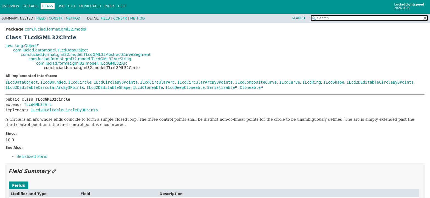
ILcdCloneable (148, 87)
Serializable (221, 87)
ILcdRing (311, 82)
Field (41, 18)
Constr (56, 18)
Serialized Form (31, 156)
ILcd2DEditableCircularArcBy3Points (44, 87)
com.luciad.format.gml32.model (55, 29)
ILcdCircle (79, 82)
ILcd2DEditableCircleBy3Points (380, 82)
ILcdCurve (289, 82)
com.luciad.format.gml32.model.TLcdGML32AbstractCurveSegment (86, 54)
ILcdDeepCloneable (185, 87)
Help (122, 6)
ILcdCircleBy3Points (116, 82)
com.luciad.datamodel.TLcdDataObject (50, 50)
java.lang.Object (21, 45)
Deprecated (90, 6)
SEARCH (298, 18)
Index (109, 6)
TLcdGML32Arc (38, 104)
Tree (71, 6)
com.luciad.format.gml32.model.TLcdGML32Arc (82, 63)
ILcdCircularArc (157, 82)
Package (30, 6)
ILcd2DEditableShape (108, 87)
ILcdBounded (53, 82)
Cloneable (250, 87)
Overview (10, 6)
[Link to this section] (54, 171)
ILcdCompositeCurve (256, 82)
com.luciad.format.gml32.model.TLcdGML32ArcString (80, 59)
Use (61, 6)
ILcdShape (333, 82)
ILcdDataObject (21, 82)
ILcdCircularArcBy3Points (205, 82)
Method (73, 18)
